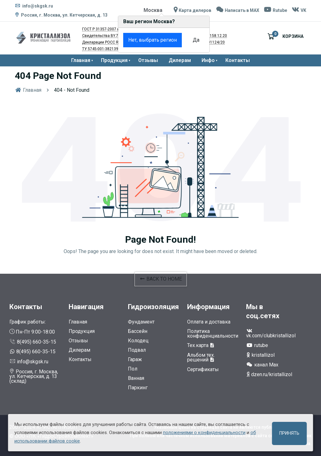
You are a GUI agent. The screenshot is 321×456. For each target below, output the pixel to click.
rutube (257, 345)
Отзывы (148, 60)
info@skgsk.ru (34, 5)
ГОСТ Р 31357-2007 (99, 29)
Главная (80, 60)
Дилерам (180, 60)
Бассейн (137, 331)
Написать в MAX (237, 10)
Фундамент (141, 322)
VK (298, 10)
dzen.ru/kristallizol (269, 374)
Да (185, 40)
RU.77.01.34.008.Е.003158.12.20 (199, 36)
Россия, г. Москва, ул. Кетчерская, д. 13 (64, 15)
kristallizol (260, 355)
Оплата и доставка (208, 322)
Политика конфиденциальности (212, 333)
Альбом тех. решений (201, 357)
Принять (289, 433)
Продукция (114, 60)
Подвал (137, 350)
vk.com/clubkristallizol (271, 333)
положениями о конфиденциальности (204, 432)
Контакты (237, 60)
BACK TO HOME (160, 279)
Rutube (275, 10)
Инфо (208, 60)
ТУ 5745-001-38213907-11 (105, 49)
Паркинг (138, 388)
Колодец (138, 341)
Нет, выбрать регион (141, 40)
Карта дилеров (192, 10)
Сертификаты (203, 369)
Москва (152, 10)
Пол (132, 369)
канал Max (262, 365)
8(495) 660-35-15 (32, 342)
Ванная (136, 378)
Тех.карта (200, 345)
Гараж (135, 359)
